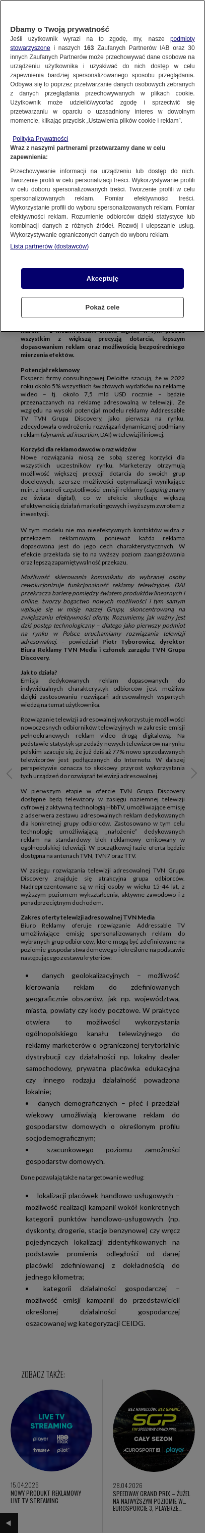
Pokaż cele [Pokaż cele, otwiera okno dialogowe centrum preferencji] (103, 307)
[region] (102, 166)
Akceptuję (102, 278)
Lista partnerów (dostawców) (49, 246)
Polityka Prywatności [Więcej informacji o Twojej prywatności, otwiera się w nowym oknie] (40, 138)
